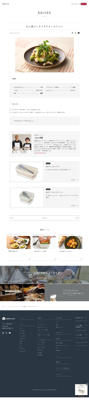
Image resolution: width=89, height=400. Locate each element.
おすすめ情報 (57, 318)
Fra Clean (22, 349)
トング (38, 322)
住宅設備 (39, 353)
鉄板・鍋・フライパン (42, 327)
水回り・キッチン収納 (42, 330)
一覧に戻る (44, 218)
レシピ (55, 356)
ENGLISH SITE (57, 377)
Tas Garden (23, 351)
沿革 (55, 348)
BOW (21, 344)
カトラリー (39, 333)
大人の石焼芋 (23, 336)
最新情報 (56, 362)
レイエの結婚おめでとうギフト (44, 340)
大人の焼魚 (22, 334)
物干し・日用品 (40, 348)
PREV (12, 218)
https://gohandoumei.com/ (41, 152)
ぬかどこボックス (19, 234)
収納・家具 (39, 350)
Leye (21, 329)
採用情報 (56, 351)
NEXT (76, 218)
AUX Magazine (57, 333)
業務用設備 (39, 355)
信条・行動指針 (57, 343)
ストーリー (22, 318)
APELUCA (22, 339)
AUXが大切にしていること (60, 346)
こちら (32, 120)
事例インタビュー (58, 327)
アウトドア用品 (40, 343)
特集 (55, 325)
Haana (21, 341)
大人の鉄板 (22, 331)
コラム (55, 322)
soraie (21, 346)
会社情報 (56, 339)
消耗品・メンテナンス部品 (43, 335)
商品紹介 (39, 318)
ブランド (22, 324)
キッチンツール (40, 325)
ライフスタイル (40, 345)
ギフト (38, 338)
